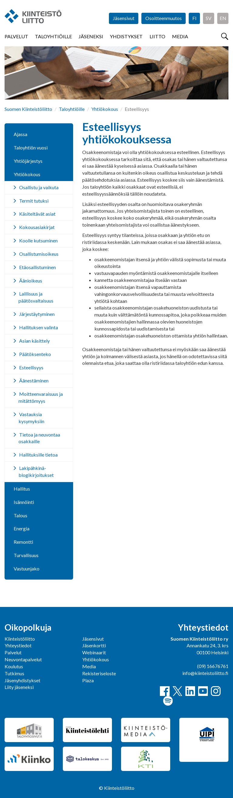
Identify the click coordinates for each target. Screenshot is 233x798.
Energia (21, 528)
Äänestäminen (34, 380)
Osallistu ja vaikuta (39, 187)
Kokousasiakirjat (37, 227)
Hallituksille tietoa (38, 454)
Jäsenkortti (94, 645)
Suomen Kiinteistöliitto (28, 109)
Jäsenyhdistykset (22, 680)
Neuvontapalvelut (23, 659)
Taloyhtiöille (53, 36)
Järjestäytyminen (37, 314)
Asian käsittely (34, 341)
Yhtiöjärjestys (28, 161)
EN (223, 18)
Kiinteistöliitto (20, 639)
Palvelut (16, 36)
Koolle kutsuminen (38, 240)
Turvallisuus (26, 555)
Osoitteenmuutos (163, 18)
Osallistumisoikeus (39, 254)
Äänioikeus (30, 280)
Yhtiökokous (104, 109)
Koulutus (14, 666)
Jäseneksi (91, 36)
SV (208, 18)
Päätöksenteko (35, 354)
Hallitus (22, 488)
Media (180, 36)
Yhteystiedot (18, 645)
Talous (20, 515)
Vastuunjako (26, 568)
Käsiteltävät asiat (37, 214)
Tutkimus (14, 673)
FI (194, 18)
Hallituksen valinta (38, 327)
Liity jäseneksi (19, 687)
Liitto (157, 36)
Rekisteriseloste (99, 673)
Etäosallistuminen (37, 267)
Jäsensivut (123, 18)
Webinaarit (94, 652)
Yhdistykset (126, 36)
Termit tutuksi (34, 201)
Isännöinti (24, 502)
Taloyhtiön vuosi (31, 147)
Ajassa (20, 134)
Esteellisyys (31, 367)
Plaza (88, 680)
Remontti (23, 542)
